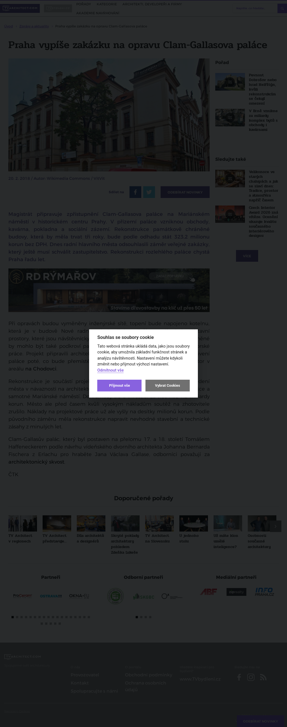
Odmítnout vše (110, 370)
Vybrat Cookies (167, 385)
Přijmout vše (119, 385)
